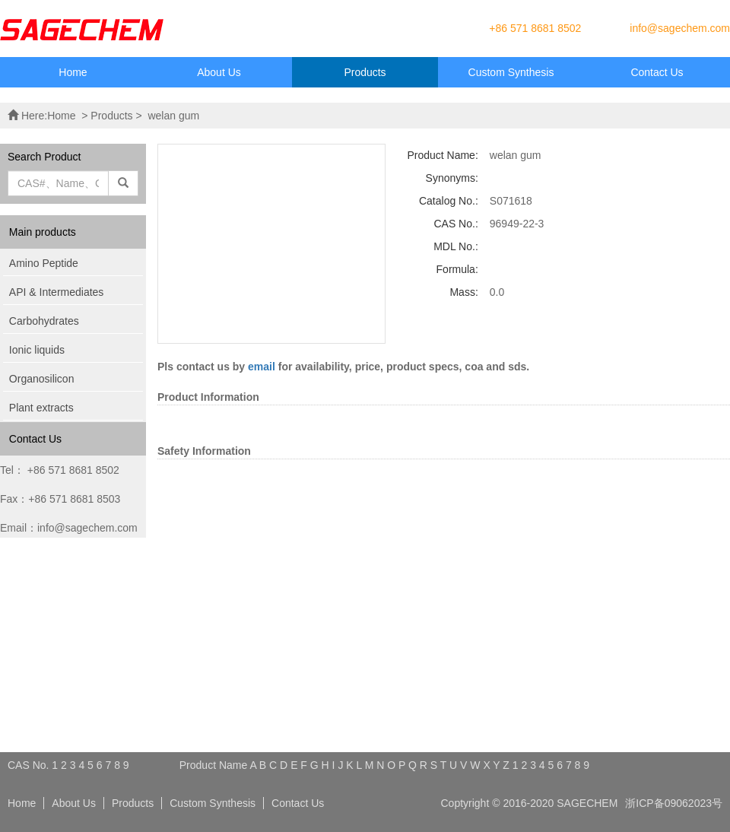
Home (73, 72)
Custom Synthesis (511, 72)
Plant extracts (41, 408)
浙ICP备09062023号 (673, 803)
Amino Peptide (43, 263)
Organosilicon (42, 379)
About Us (219, 72)
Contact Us (656, 72)
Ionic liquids (37, 350)
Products (365, 72)
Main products (42, 232)
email (261, 366)
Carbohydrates (44, 321)
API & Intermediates (56, 292)
